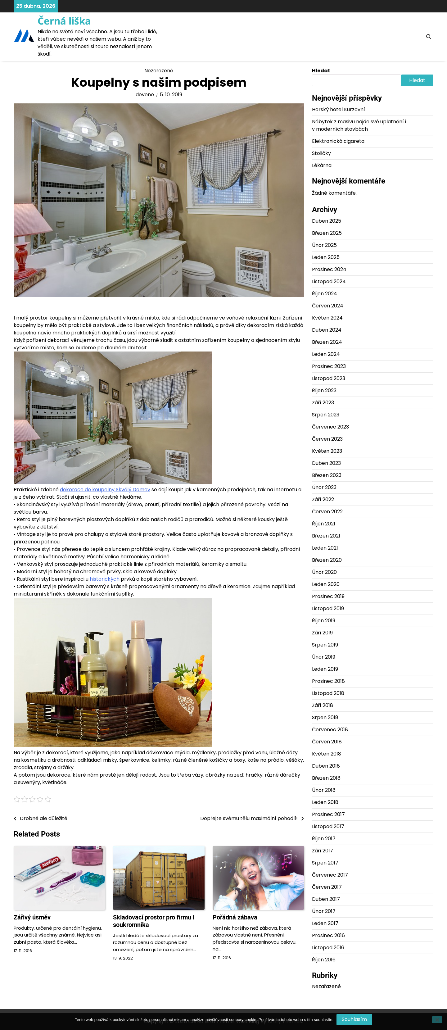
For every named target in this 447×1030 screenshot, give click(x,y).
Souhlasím (354, 1019)
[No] (437, 1019)
